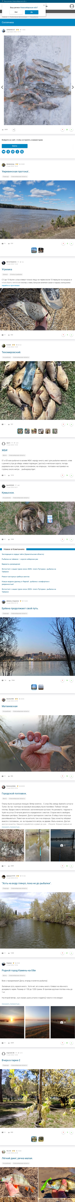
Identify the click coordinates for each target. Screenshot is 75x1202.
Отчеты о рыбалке (16, 274)
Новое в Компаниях (14, 549)
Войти (14, 146)
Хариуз (9, 963)
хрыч (8, 443)
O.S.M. (8, 345)
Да (32, 12)
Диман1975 (10, 876)
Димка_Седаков (12, 601)
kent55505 (10, 485)
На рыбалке (7, 357)
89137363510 (11, 262)
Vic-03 (8, 1151)
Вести (4, 455)
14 (5, 680)
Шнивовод (10, 164)
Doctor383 (10, 699)
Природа (6, 176)
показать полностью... (11, 827)
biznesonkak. (11, 786)
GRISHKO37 (10, 30)
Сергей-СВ (10, 1053)
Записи (5, 274)
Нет (16, 12)
